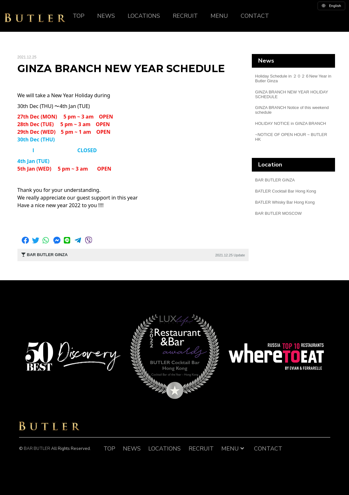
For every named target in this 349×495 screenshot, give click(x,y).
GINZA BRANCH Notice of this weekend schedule (292, 110)
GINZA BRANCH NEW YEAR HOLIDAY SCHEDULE (291, 94)
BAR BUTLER (49, 426)
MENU (219, 16)
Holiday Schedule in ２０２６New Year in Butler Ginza (293, 78)
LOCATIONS (144, 16)
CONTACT (255, 16)
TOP (78, 16)
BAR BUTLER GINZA (275, 180)
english (331, 5)
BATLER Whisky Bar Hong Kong (285, 202)
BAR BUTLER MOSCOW (278, 213)
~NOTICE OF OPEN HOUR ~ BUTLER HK (291, 137)
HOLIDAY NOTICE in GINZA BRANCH (290, 123)
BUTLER (35, 18)
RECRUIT (185, 16)
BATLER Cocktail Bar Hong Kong (285, 191)
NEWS (106, 16)
